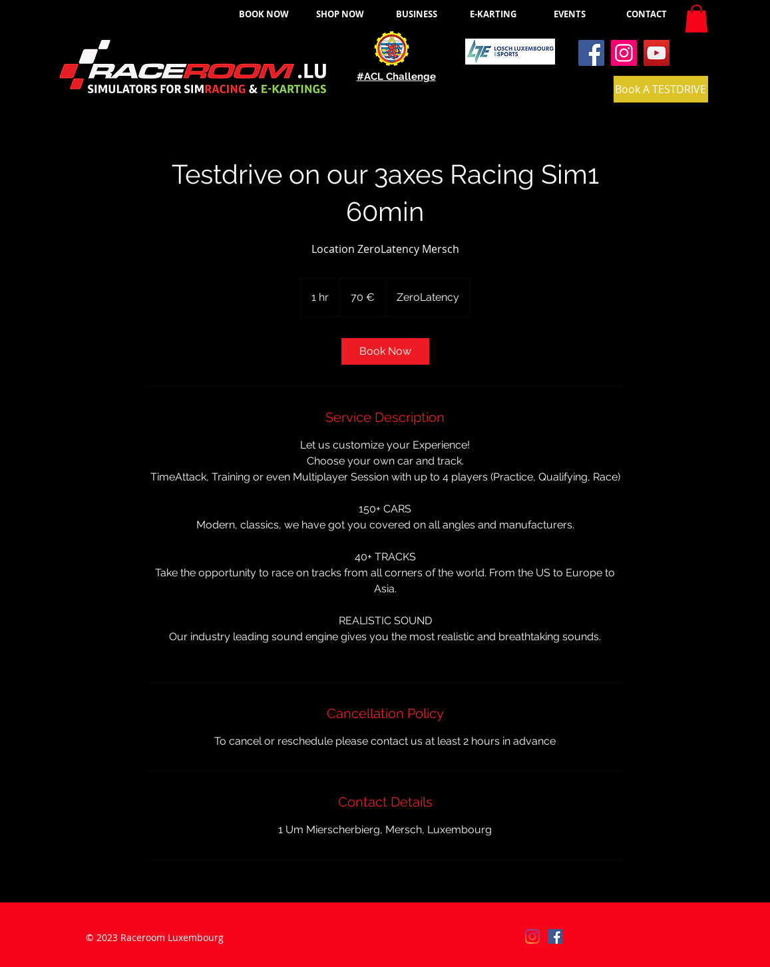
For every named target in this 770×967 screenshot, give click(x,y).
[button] (696, 19)
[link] (385, 351)
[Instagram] (624, 53)
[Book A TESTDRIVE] (661, 89)
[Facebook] (591, 53)
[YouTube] (657, 53)
